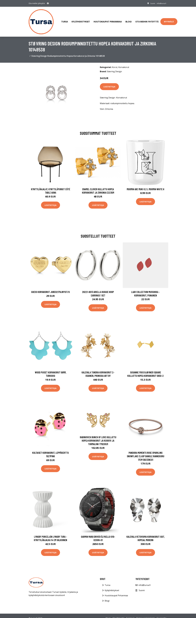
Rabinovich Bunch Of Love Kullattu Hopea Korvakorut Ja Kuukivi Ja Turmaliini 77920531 (98, 436)
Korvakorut (123, 62)
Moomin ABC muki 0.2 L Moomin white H (145, 184)
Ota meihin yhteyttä (146, 19)
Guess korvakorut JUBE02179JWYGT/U (50, 287)
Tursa (64, 19)
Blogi (129, 19)
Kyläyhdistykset (81, 19)
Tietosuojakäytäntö (145, 613)
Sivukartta (161, 613)
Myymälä (169, 19)
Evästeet (130, 613)
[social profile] (48, 3)
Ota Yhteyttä (118, 613)
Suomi (150, 3)
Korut (114, 62)
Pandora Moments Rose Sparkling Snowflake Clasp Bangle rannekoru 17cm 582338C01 (145, 451)
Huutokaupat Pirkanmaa (108, 19)
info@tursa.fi (160, 3)
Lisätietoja (109, 82)
